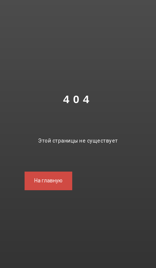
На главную (48, 181)
